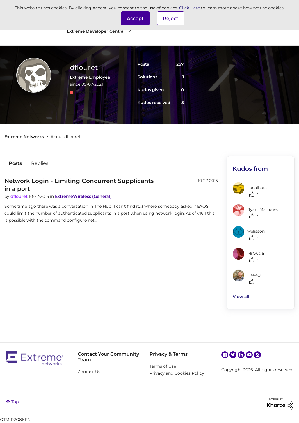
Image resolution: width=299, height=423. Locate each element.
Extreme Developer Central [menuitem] (96, 31)
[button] (135, 18)
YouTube (249, 354)
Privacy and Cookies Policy (177, 373)
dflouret (19, 196)
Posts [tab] (15, 163)
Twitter (232, 354)
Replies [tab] (39, 163)
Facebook (224, 354)
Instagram (257, 354)
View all (241, 296)
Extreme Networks (24, 136)
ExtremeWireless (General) (83, 196)
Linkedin (241, 354)
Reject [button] (170, 18)
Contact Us (89, 371)
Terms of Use (163, 366)
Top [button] (15, 401)
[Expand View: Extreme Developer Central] (129, 31)
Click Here (189, 7)
